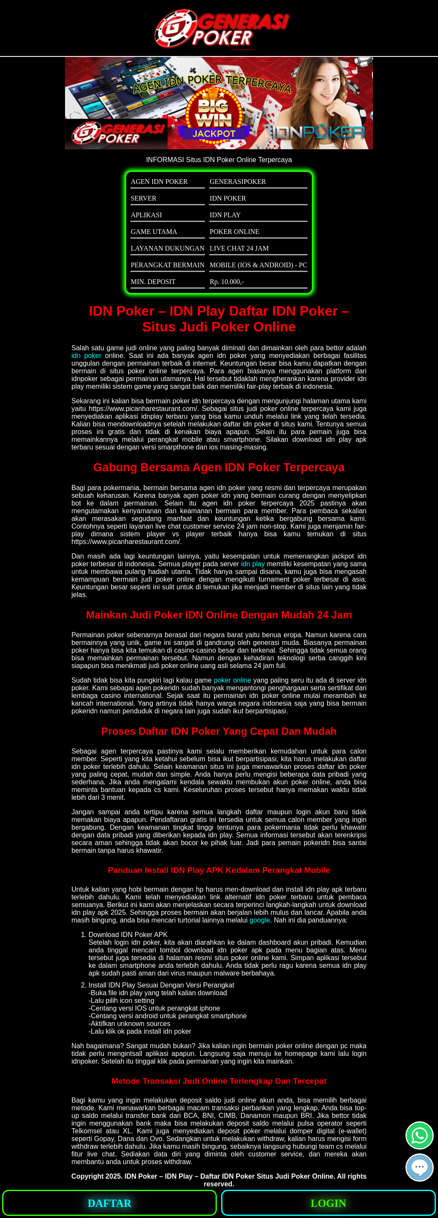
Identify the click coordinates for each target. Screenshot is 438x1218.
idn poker (86, 355)
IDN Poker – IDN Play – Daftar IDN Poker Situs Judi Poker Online (228, 1176)
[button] (419, 1167)
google (259, 920)
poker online (233, 680)
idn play (253, 564)
